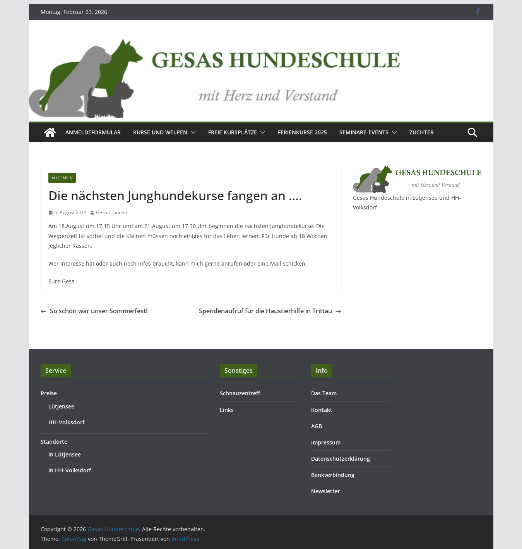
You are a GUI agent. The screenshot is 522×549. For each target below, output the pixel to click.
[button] (191, 132)
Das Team (324, 393)
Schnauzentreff (240, 393)
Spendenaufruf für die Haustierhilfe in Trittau (270, 311)
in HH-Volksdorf (69, 470)
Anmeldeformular (93, 132)
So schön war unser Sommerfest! (94, 311)
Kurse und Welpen (160, 132)
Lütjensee (61, 406)
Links (227, 409)
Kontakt (321, 409)
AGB (316, 426)
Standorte (54, 441)
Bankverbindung (332, 475)
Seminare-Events (364, 132)
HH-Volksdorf (66, 422)
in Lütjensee (64, 454)
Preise (49, 393)
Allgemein (62, 177)
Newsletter (325, 491)
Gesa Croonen (111, 212)
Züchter (421, 132)
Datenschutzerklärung (340, 458)
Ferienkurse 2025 (302, 132)
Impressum (326, 442)
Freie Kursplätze (232, 132)
